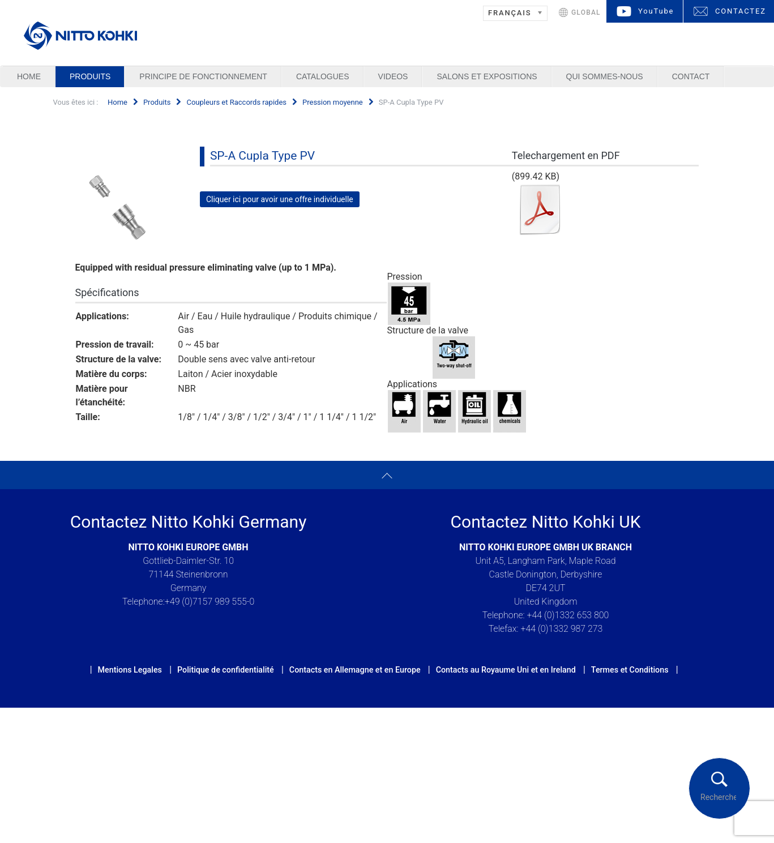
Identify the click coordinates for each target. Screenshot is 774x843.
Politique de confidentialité (225, 669)
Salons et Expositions (487, 76)
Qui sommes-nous (604, 76)
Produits (90, 76)
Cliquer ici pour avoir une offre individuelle (279, 199)
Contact (691, 76)
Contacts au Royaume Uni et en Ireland (506, 669)
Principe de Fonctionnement (203, 76)
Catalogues (322, 76)
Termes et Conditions (630, 669)
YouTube (656, 11)
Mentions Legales (130, 669)
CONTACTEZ (740, 11)
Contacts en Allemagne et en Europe (355, 669)
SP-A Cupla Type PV (262, 155)
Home (29, 76)
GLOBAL (586, 12)
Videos (393, 76)
